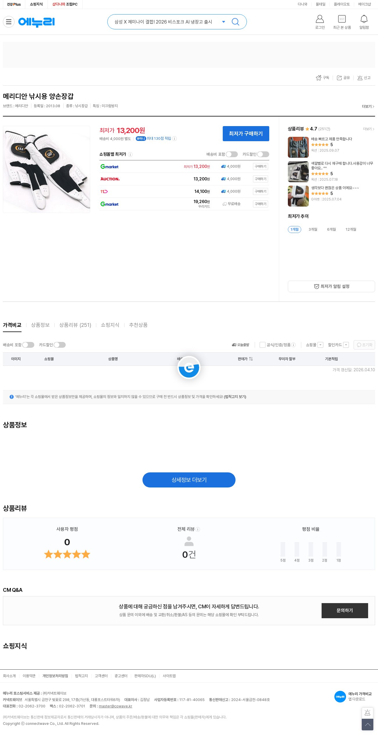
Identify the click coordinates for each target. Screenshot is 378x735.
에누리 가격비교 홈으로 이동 (36, 22)
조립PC (65, 4)
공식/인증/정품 (278, 345)
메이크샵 (364, 4)
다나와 (302, 4)
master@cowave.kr (115, 706)
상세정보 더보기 (189, 479)
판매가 (242, 359)
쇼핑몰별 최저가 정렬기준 (130, 154)
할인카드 (335, 345)
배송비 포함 (215, 154)
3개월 (313, 229)
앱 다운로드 (354, 696)
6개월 (331, 229)
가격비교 (12, 325)
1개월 (294, 229)
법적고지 (81, 676)
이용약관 (29, 676)
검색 (235, 22)
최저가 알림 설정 (335, 286)
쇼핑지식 (36, 4)
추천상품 (138, 325)
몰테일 (320, 4)
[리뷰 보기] (331, 147)
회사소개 (9, 676)
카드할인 (249, 154)
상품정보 (40, 325)
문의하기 (345, 610)
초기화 (367, 345)
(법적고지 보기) (235, 397)
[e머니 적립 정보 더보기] (174, 138)
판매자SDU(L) (145, 676)
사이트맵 (169, 676)
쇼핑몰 (311, 345)
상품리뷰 (75, 325)
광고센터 (121, 676)
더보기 (367, 106)
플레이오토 (342, 4)
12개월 (351, 229)
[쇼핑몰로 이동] (182, 166)
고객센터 (101, 676)
